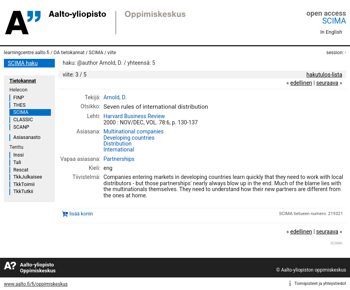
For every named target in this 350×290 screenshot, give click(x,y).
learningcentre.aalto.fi (26, 52)
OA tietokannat (69, 52)
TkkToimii (24, 184)
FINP (18, 97)
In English (331, 32)
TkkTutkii (23, 191)
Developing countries (129, 138)
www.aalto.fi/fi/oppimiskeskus (36, 284)
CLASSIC (23, 119)
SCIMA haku (23, 63)
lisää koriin (81, 214)
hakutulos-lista (324, 74)
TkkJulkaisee (27, 177)
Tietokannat (22, 81)
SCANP (21, 127)
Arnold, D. (114, 97)
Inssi (18, 155)
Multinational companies (133, 131)
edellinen (301, 83)
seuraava (327, 83)
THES (19, 105)
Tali (17, 162)
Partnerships (118, 159)
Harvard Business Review (134, 116)
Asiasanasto (26, 137)
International (118, 149)
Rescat (21, 170)
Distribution (117, 143)
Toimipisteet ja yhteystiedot (320, 283)
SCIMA (334, 21)
